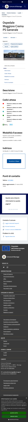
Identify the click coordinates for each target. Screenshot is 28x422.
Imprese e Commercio (8, 303)
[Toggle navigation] (3, 6)
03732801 (10, 180)
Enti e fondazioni (7, 281)
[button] (14, 419)
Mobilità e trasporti (8, 312)
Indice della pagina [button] (9, 66)
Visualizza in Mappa (14, 161)
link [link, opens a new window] (6, 409)
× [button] (26, 398)
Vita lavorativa (7, 300)
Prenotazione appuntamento (10, 381)
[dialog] (14, 409)
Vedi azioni (14, 38)
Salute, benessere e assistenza (11, 329)
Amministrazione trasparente (10, 395)
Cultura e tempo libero (9, 298)
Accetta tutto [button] (14, 413)
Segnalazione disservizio (9, 383)
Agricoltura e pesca (8, 334)
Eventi (5, 355)
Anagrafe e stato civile (9, 296)
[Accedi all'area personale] (22, 2)
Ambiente (5, 327)
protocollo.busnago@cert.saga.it (12, 372)
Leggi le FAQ (6, 385)
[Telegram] (3, 267)
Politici (5, 284)
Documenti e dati (7, 288)
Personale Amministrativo (10, 286)
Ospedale (4, 14)
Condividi (6, 38)
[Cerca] (25, 6)
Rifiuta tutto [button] (14, 416)
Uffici (4, 279)
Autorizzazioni (7, 331)
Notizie (5, 341)
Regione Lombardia (7, 2)
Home (3, 13)
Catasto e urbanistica (8, 307)
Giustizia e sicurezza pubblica (10, 322)
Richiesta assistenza (8, 388)
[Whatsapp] (7, 267)
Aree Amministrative (8, 276)
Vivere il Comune (11, 13)
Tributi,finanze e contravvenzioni (11, 324)
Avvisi (4, 346)
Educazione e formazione (9, 319)
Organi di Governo (8, 274)
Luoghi (19, 13)
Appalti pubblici (7, 305)
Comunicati (6, 343)
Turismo (5, 310)
